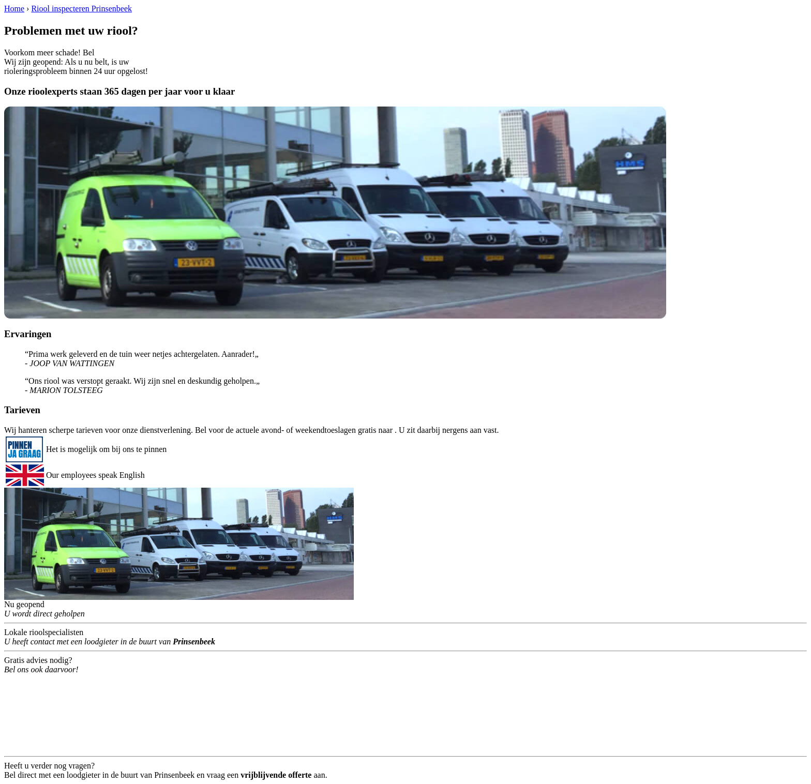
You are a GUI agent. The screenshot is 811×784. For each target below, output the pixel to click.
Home (14, 8)
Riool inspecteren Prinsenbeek (81, 8)
